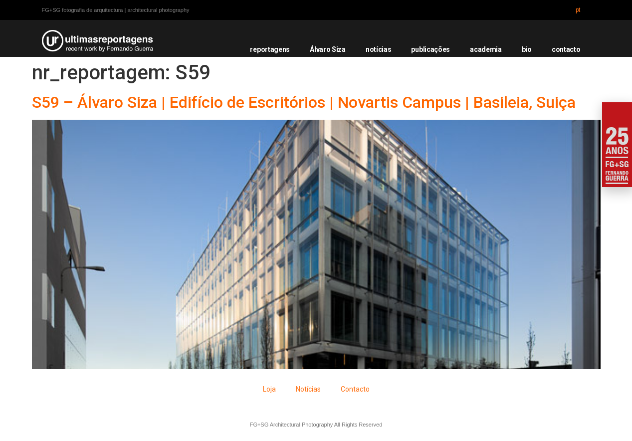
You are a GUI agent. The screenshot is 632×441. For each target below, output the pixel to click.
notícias (379, 49)
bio (527, 49)
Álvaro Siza (328, 49)
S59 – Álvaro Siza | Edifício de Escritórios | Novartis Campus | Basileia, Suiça (304, 102)
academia (486, 49)
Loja (269, 389)
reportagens (270, 49)
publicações (430, 49)
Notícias (308, 389)
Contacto (355, 389)
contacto (566, 49)
